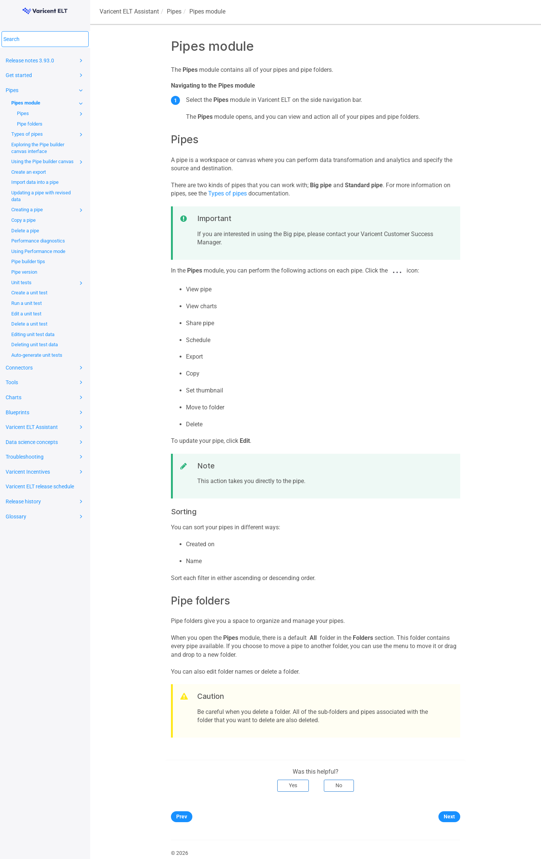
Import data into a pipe (35, 182)
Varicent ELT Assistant (45, 427)
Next (449, 817)
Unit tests (48, 283)
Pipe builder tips (28, 261)
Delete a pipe (25, 230)
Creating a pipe (48, 210)
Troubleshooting (45, 457)
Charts (45, 397)
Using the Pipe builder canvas (48, 162)
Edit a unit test (26, 314)
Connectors (45, 368)
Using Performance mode (38, 251)
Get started (45, 75)
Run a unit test (26, 303)
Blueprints (45, 412)
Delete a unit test (29, 324)
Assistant (129, 11)
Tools (45, 382)
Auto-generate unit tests (36, 355)
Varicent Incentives (45, 472)
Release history (45, 501)
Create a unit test (29, 292)
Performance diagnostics (38, 241)
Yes (293, 785)
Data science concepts (45, 442)
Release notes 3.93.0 (45, 60)
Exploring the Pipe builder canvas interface (37, 148)
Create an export (28, 172)
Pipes (45, 90)
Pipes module (48, 103)
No (338, 785)
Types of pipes (48, 134)
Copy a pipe (23, 220)
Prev (181, 817)
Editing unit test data (32, 334)
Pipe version (24, 272)
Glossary (45, 516)
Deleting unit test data (34, 344)
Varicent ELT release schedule (40, 486)
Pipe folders (29, 124)
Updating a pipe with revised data (41, 196)
